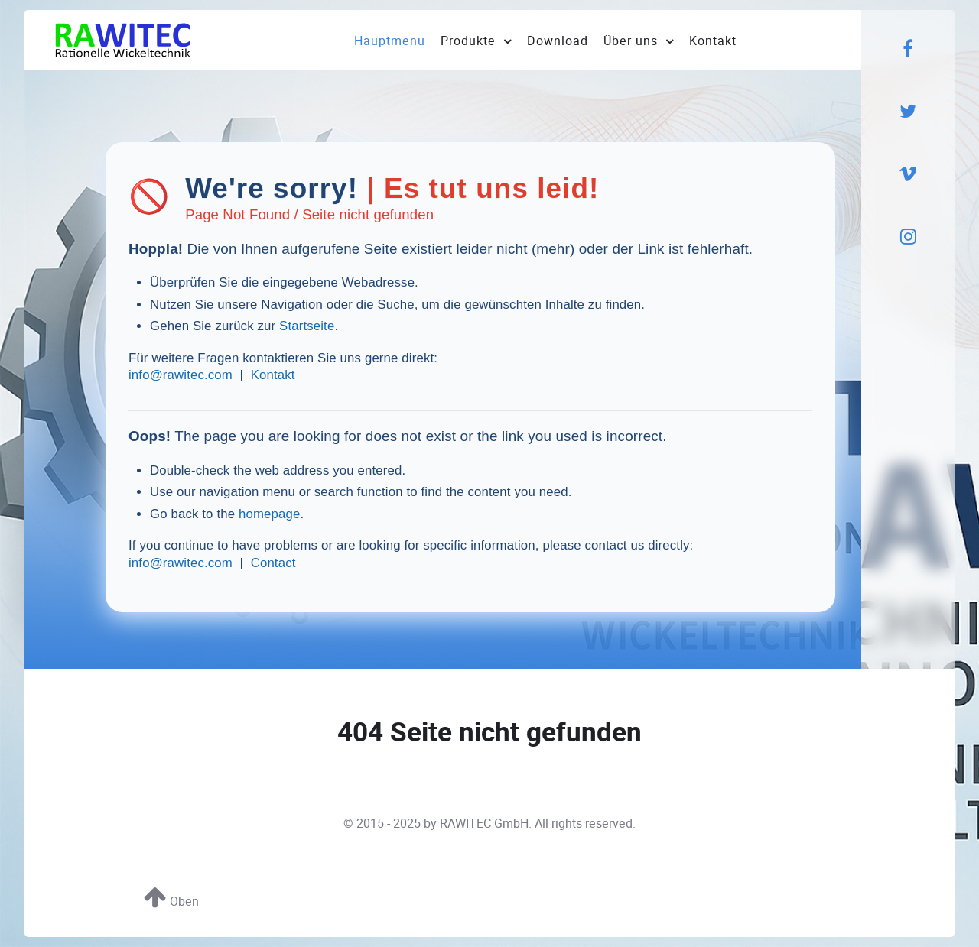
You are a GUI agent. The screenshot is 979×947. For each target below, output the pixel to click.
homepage (269, 514)
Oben (171, 901)
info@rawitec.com (180, 375)
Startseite (306, 326)
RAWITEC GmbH (484, 823)
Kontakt (273, 375)
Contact (273, 563)
